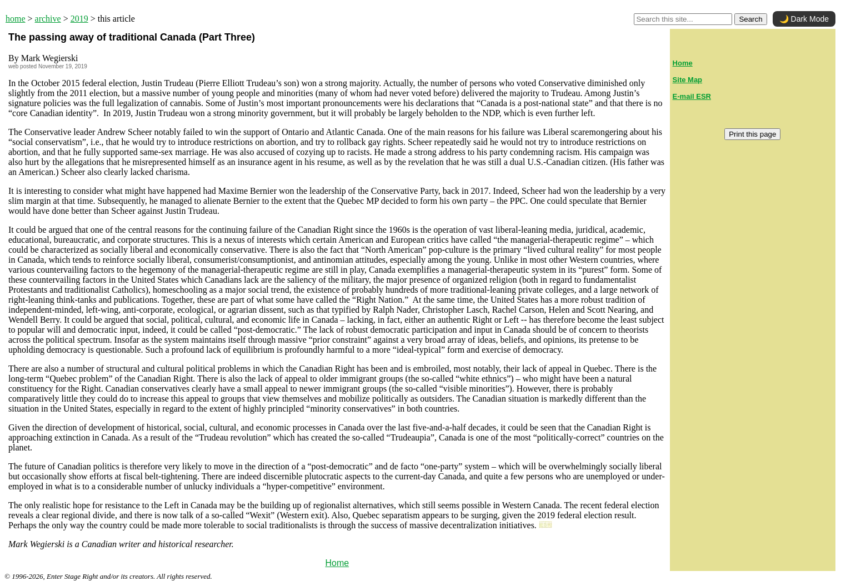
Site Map (687, 80)
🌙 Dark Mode (804, 18)
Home (337, 563)
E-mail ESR (692, 96)
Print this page (752, 134)
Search (750, 19)
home (16, 18)
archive (48, 18)
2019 (79, 18)
